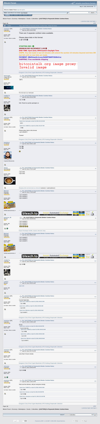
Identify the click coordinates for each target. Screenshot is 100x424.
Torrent (25, 12)
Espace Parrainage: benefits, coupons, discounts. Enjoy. (32, 230)
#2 (95, 76)
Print (94, 23)
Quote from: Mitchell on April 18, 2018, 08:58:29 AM (31, 310)
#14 (95, 350)
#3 (95, 96)
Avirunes (6, 366)
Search (16, 15)
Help (12, 15)
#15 (95, 367)
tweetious (7, 142)
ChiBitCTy (7, 95)
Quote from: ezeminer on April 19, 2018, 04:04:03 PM (32, 326)
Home (7, 15)
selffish (6, 282)
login (18, 9)
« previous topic (85, 21)
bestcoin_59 (7, 217)
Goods (28, 18)
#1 (95, 29)
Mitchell (6, 191)
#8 (95, 218)
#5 (95, 143)
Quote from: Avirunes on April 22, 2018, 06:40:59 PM (32, 392)
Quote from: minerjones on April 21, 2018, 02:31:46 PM (32, 396)
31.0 (22, 12)
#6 (95, 168)
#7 (95, 191)
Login (20, 15)
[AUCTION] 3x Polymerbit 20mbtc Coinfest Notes (54, 18)
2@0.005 (21, 286)
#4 (95, 118)
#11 (95, 282)
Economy (14, 18)
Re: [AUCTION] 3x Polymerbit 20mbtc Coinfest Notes (38, 142)
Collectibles (35, 18)
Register (25, 15)
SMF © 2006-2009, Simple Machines (56, 421)
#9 (95, 234)
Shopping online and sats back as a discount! (29, 188)
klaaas (6, 168)
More (30, 15)
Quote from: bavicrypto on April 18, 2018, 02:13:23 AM (32, 121)
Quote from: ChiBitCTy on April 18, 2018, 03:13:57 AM (32, 125)
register (23, 9)
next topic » (93, 21)
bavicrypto (7, 75)
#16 (95, 381)
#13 (95, 321)
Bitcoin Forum (7, 18)
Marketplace (21, 18)
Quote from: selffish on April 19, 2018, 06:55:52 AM (31, 305)
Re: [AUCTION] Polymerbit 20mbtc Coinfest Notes (37, 75)
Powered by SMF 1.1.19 (41, 421)
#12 (95, 296)
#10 (95, 261)
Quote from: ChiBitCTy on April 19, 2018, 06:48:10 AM (32, 301)
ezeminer (6, 28)
